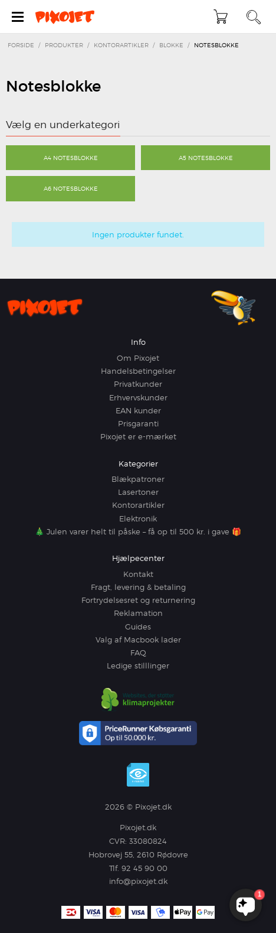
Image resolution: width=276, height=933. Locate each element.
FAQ (138, 652)
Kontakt (138, 574)
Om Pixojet (138, 358)
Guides (138, 626)
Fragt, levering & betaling (138, 587)
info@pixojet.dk (138, 881)
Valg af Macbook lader (138, 639)
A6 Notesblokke (71, 188)
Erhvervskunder (138, 397)
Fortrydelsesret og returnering (138, 600)
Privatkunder (138, 384)
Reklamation (138, 613)
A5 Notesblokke (206, 157)
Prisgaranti (138, 423)
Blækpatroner (138, 479)
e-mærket (138, 775)
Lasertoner (138, 492)
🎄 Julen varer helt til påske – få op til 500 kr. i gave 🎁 (138, 531)
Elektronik (138, 518)
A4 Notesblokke (71, 157)
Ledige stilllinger (138, 665)
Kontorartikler (138, 505)
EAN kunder (138, 410)
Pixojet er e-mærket (138, 436)
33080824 (148, 841)
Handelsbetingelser (138, 371)
